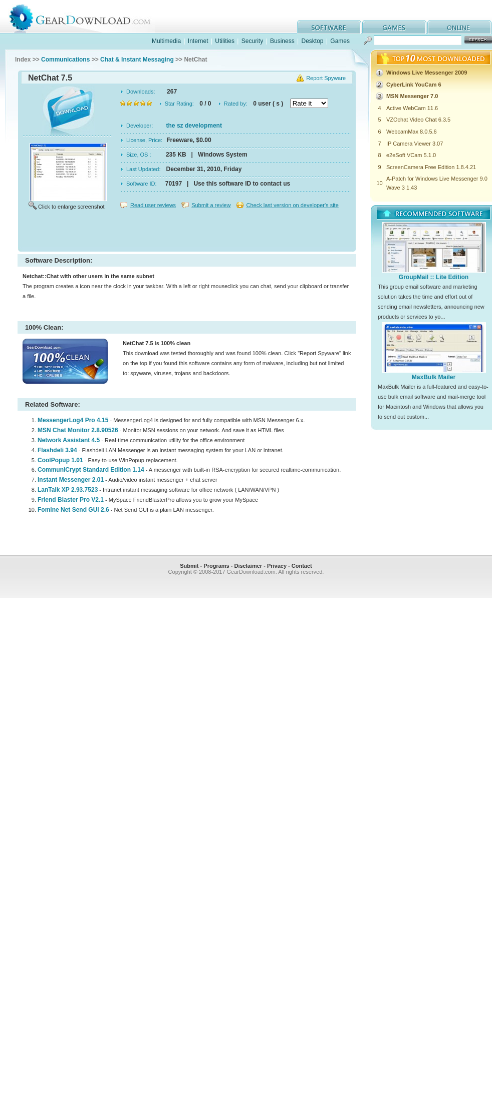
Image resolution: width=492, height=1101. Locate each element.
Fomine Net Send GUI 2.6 (73, 509)
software (329, 27)
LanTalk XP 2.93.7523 (68, 489)
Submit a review (210, 205)
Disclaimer (248, 566)
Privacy (277, 566)
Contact (302, 566)
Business (282, 41)
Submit (189, 566)
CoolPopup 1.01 (60, 460)
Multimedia (166, 41)
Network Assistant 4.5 (69, 440)
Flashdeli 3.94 (57, 450)
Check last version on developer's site (292, 205)
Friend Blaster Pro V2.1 (71, 499)
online (459, 27)
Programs (216, 566)
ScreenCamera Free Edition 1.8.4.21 (431, 167)
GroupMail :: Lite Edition (433, 277)
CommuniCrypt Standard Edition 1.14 (91, 469)
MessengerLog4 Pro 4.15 (73, 420)
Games (340, 41)
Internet (198, 41)
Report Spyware (326, 78)
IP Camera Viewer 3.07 (414, 144)
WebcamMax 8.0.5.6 (411, 132)
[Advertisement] (187, 232)
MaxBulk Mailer (433, 377)
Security (252, 41)
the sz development (194, 125)
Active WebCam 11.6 (412, 108)
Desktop (312, 41)
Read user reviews (153, 205)
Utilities (224, 41)
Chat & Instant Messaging (137, 59)
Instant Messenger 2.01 (71, 479)
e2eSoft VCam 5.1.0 (411, 155)
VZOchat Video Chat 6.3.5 (418, 120)
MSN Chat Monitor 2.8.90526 (78, 430)
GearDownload (87, 17)
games (394, 27)
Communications (65, 59)
